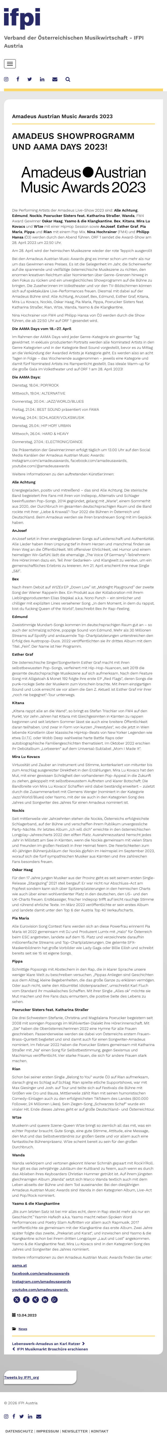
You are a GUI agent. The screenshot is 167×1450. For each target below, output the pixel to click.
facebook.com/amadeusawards (40, 1273)
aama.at (19, 1265)
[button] (16, 1299)
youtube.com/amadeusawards (40, 1289)
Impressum (47, 1431)
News (23, 1329)
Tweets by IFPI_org (21, 1377)
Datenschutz (19, 1431)
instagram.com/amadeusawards (41, 1281)
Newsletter (75, 1431)
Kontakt (99, 1431)
